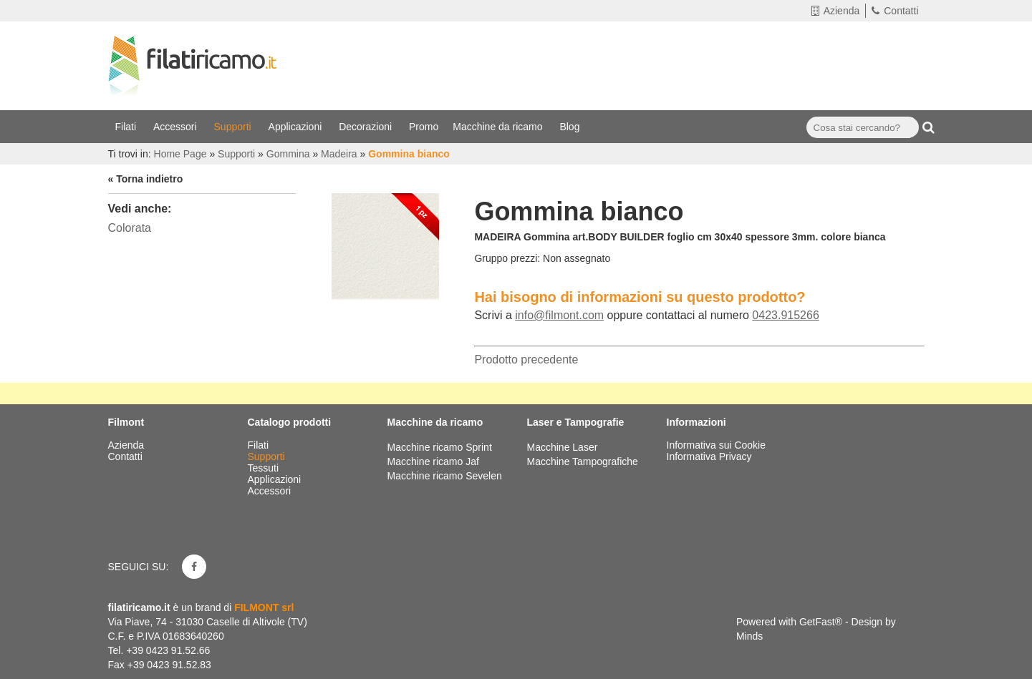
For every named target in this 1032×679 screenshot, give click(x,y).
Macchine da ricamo (499, 126)
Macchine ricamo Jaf (433, 461)
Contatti (895, 10)
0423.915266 (785, 315)
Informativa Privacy (709, 456)
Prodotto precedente (526, 359)
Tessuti (264, 468)
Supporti (234, 126)
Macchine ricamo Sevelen (444, 476)
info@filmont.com (559, 315)
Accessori (176, 126)
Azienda (835, 10)
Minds (749, 636)
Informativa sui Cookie (716, 445)
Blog (570, 126)
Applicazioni (297, 126)
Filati (127, 126)
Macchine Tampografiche (582, 461)
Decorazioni (367, 126)
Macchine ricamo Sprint (439, 447)
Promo (423, 126)
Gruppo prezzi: (507, 258)
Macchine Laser (562, 447)
